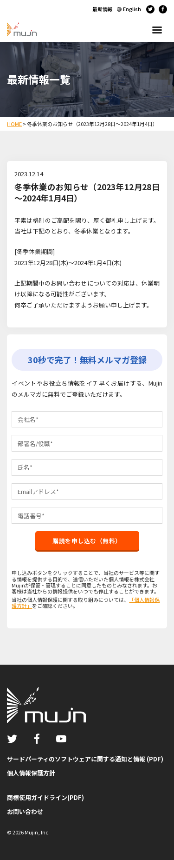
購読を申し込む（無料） (87, 540)
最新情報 (102, 9)
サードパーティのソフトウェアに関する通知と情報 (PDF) (85, 758)
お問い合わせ (25, 811)
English (132, 9)
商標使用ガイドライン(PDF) (45, 797)
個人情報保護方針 (31, 772)
